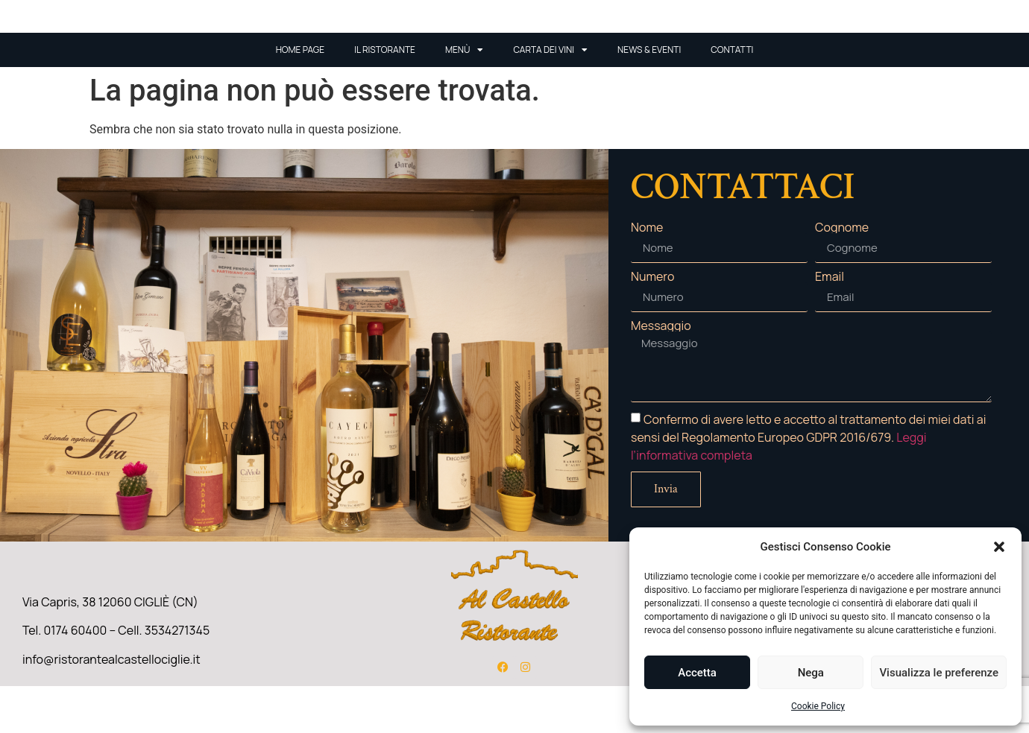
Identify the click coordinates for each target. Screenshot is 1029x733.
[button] (999, 546)
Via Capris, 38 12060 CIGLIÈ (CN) (110, 649)
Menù (464, 97)
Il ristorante (384, 96)
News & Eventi (649, 96)
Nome (647, 274)
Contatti (732, 96)
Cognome (842, 274)
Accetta (697, 672)
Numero (652, 323)
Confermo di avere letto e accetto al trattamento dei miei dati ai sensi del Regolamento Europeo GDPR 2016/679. (808, 484)
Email (829, 323)
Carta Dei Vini (550, 97)
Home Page (300, 96)
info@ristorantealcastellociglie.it (111, 705)
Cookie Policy (818, 706)
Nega (811, 672)
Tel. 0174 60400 (64, 677)
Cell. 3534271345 (164, 677)
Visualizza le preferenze (938, 672)
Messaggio (661, 372)
